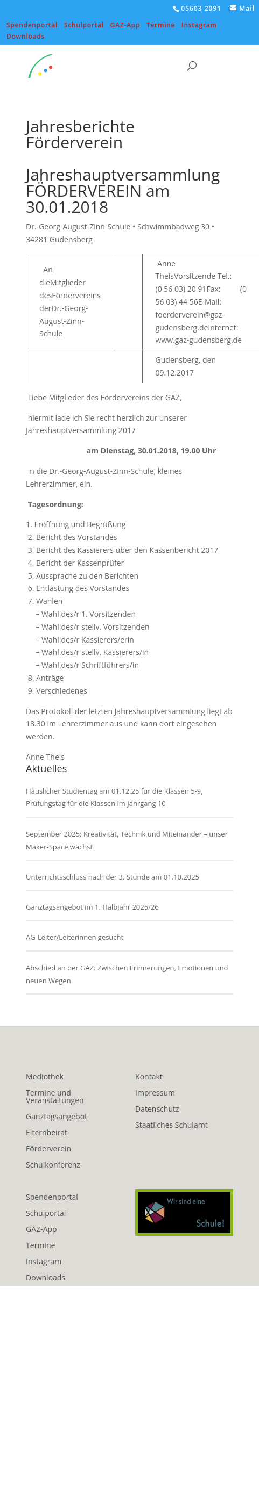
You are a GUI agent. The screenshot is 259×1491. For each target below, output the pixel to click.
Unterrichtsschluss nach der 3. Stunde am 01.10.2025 (112, 877)
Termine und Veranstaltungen (54, 1097)
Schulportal (84, 26)
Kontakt (149, 1077)
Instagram (199, 26)
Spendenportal (32, 26)
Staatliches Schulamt (171, 1125)
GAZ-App (125, 26)
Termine (160, 26)
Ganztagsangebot (56, 1117)
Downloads (25, 37)
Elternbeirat (46, 1133)
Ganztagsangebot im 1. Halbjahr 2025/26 (92, 907)
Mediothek (45, 1077)
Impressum (155, 1093)
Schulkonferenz (53, 1165)
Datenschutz (157, 1109)
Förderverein (48, 1149)
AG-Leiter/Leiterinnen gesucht (74, 937)
